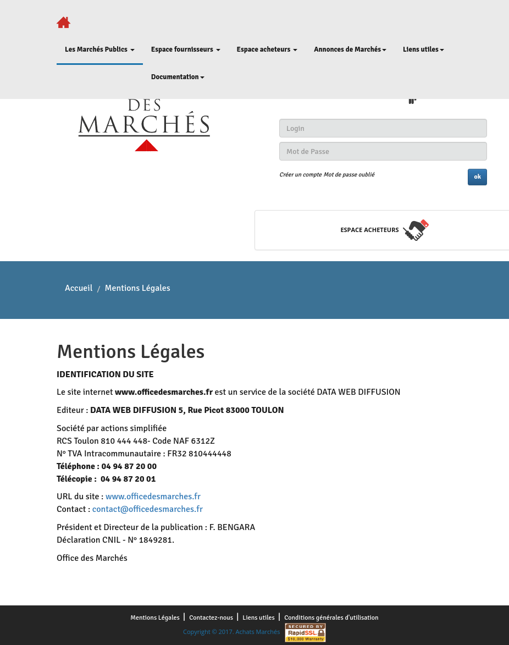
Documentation (177, 77)
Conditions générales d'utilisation (331, 618)
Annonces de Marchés (350, 49)
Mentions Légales (155, 618)
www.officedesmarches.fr (153, 496)
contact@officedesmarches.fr (147, 509)
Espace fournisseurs (185, 49)
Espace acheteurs (267, 49)
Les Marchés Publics (100, 49)
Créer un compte (300, 174)
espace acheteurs (369, 229)
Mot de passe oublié (348, 174)
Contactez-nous (212, 618)
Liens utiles (423, 49)
